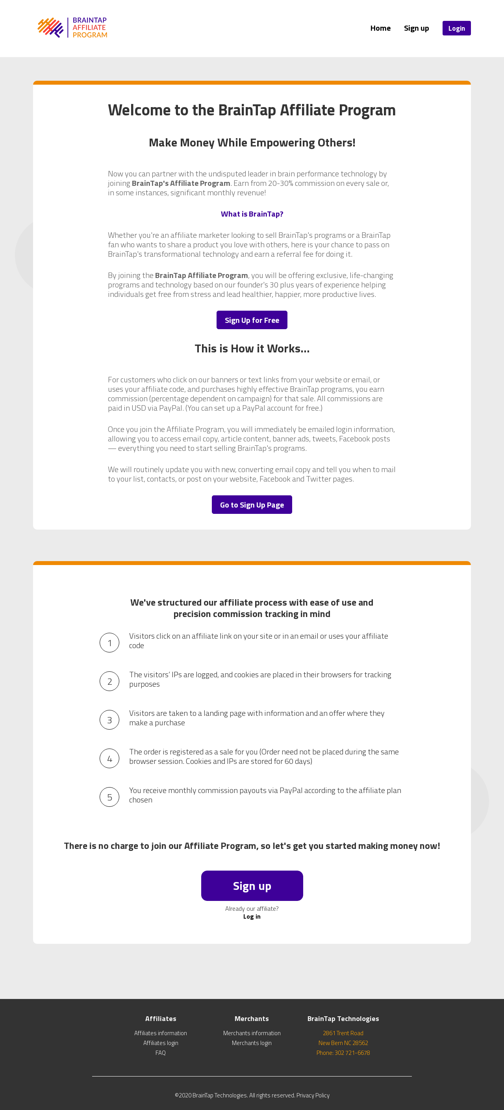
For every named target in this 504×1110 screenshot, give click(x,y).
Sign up (416, 28)
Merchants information (252, 1033)
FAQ (161, 1052)
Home (381, 28)
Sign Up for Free (252, 320)
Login (456, 28)
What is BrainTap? (252, 214)
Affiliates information (160, 1033)
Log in (252, 916)
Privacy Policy (313, 1095)
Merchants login (252, 1042)
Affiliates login (160, 1042)
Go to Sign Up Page (252, 504)
